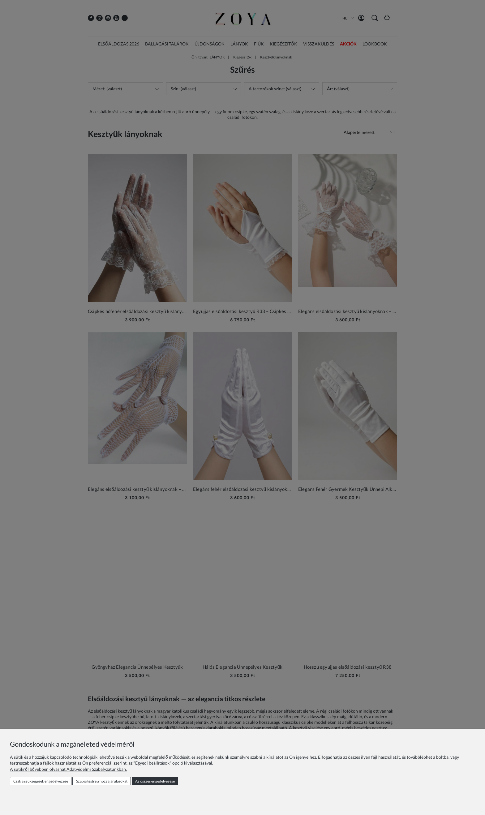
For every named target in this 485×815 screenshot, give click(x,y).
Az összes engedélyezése (155, 781)
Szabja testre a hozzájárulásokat (101, 781)
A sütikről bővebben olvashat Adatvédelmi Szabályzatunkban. (68, 769)
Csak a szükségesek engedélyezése (40, 781)
